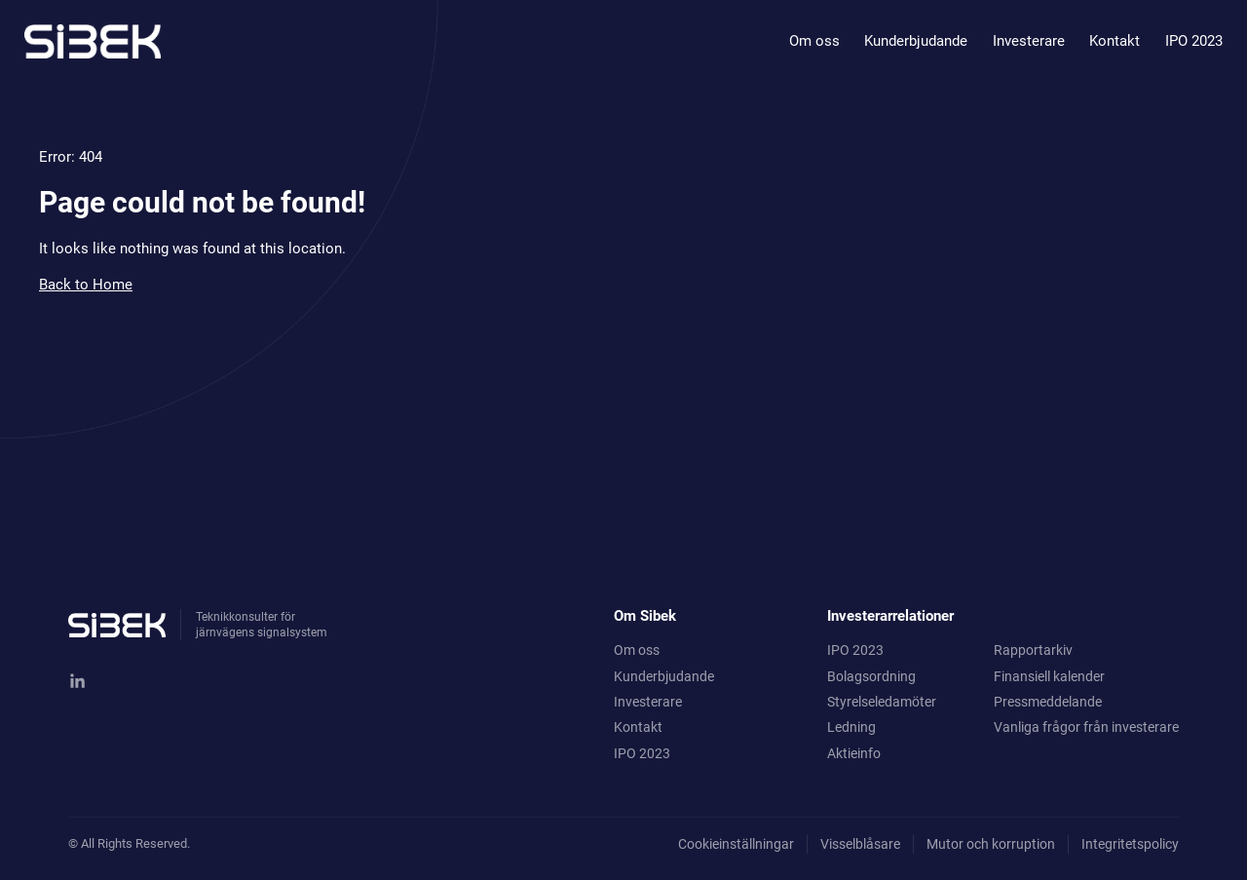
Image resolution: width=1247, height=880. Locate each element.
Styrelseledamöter (881, 701)
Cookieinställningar (736, 844)
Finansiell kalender (1049, 676)
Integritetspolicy (1130, 844)
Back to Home (85, 284)
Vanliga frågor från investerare (1086, 727)
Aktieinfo (854, 753)
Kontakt (1114, 41)
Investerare (1029, 41)
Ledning (851, 727)
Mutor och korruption (990, 844)
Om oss (814, 41)
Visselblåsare (860, 844)
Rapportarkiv (1033, 650)
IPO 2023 (1194, 41)
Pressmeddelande (1048, 701)
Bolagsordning (871, 676)
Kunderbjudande (915, 41)
